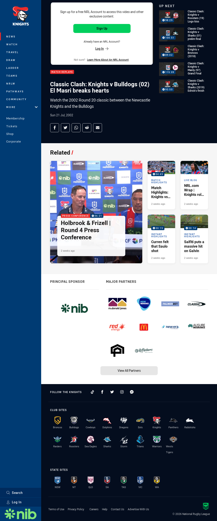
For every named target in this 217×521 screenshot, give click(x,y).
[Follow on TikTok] (92, 392)
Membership (15, 118)
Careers (93, 509)
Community (16, 99)
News (11, 36)
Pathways (15, 91)
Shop (10, 134)
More (22, 107)
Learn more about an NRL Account (108, 59)
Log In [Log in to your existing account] (101, 48)
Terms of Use (56, 509)
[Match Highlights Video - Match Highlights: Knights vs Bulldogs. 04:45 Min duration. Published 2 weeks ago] (161, 185)
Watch (12, 44)
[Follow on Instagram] (122, 392)
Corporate (13, 141)
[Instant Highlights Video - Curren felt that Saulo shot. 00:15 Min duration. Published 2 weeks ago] (161, 239)
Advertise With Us (138, 509)
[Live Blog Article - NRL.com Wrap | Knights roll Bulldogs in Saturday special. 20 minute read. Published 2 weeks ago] (194, 185)
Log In (14, 502)
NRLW (10, 83)
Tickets (11, 126)
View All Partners (129, 370)
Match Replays (62, 72)
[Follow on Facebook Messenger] (132, 392)
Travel (12, 52)
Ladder (12, 67)
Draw (11, 60)
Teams (12, 75)
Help (104, 509)
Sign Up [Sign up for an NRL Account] (101, 28)
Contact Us (117, 509)
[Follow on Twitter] (112, 392)
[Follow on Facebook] (102, 392)
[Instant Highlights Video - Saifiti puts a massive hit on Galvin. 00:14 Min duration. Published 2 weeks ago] (194, 239)
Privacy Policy (76, 509)
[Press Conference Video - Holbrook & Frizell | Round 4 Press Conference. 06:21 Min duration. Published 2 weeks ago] (96, 212)
